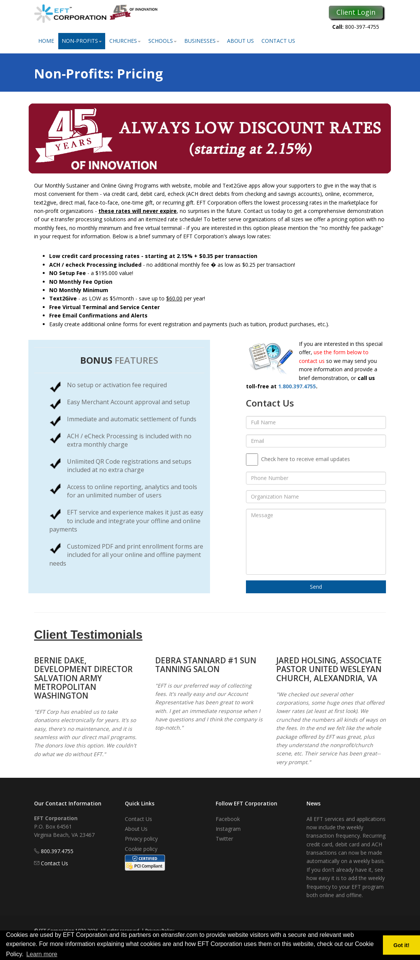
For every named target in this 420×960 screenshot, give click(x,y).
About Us (240, 40)
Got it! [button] (401, 945)
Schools (162, 40)
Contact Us (278, 40)
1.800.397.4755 (297, 386)
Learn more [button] (42, 954)
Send (316, 586)
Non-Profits (82, 40)
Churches (125, 40)
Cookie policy (141, 848)
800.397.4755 (57, 851)
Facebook (228, 818)
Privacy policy (141, 838)
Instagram (228, 828)
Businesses (201, 40)
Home (46, 40)
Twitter (224, 838)
